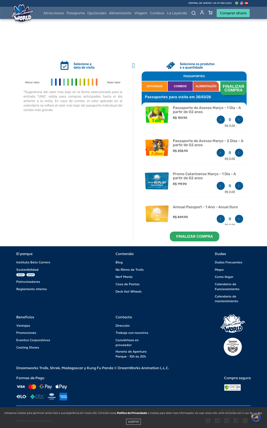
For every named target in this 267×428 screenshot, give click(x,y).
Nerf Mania (124, 277)
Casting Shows (27, 348)
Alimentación (120, 13)
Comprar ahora (233, 13)
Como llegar (224, 277)
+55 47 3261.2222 (222, 3)
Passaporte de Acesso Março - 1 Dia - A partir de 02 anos (207, 110)
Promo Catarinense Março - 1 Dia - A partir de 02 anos (204, 176)
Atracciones (53, 13)
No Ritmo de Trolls (130, 270)
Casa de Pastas (128, 284)
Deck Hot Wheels (129, 292)
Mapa (219, 270)
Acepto (133, 421)
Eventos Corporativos (33, 340)
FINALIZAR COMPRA (234, 88)
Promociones (26, 333)
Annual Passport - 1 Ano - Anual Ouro (205, 207)
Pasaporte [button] (76, 13)
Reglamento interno (31, 289)
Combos (157, 13)
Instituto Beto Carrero (33, 262)
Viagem (140, 13)
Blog (119, 262)
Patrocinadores (28, 282)
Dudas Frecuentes (228, 262)
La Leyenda (177, 13)
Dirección (123, 326)
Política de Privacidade (132, 413)
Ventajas (23, 326)
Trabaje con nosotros (132, 333)
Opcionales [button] (96, 13)
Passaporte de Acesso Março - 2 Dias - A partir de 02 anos (208, 143)
